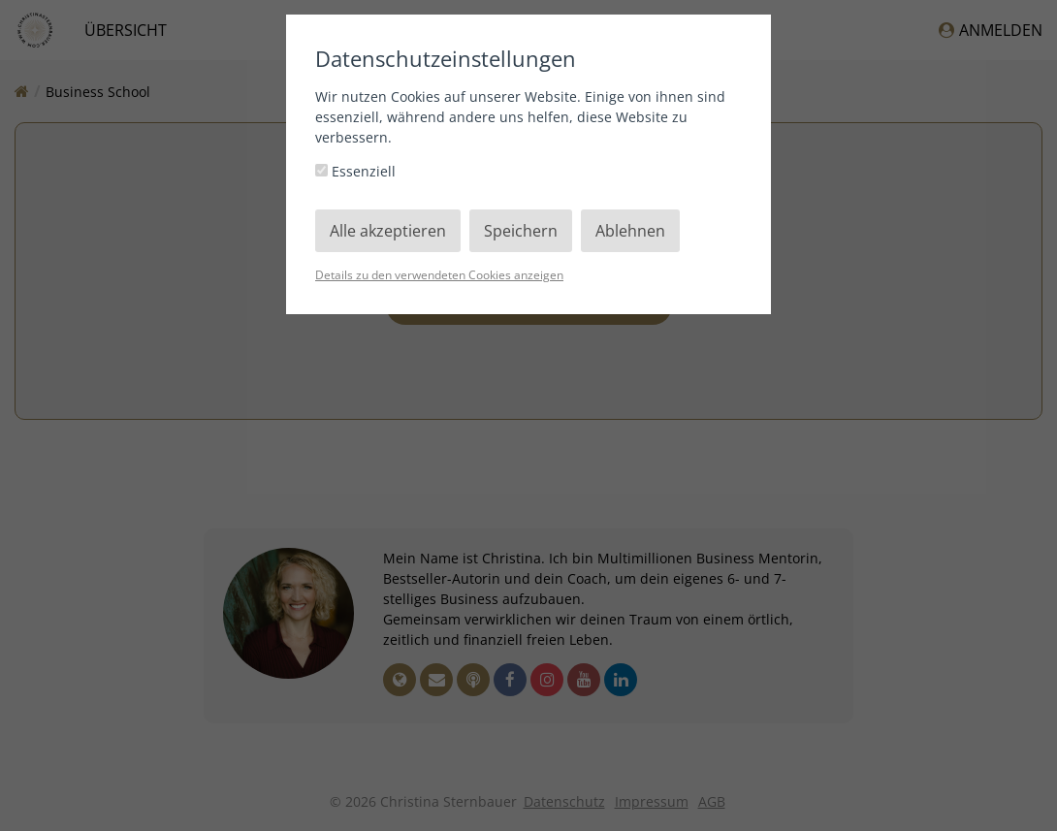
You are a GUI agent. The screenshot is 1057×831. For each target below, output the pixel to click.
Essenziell (355, 171)
